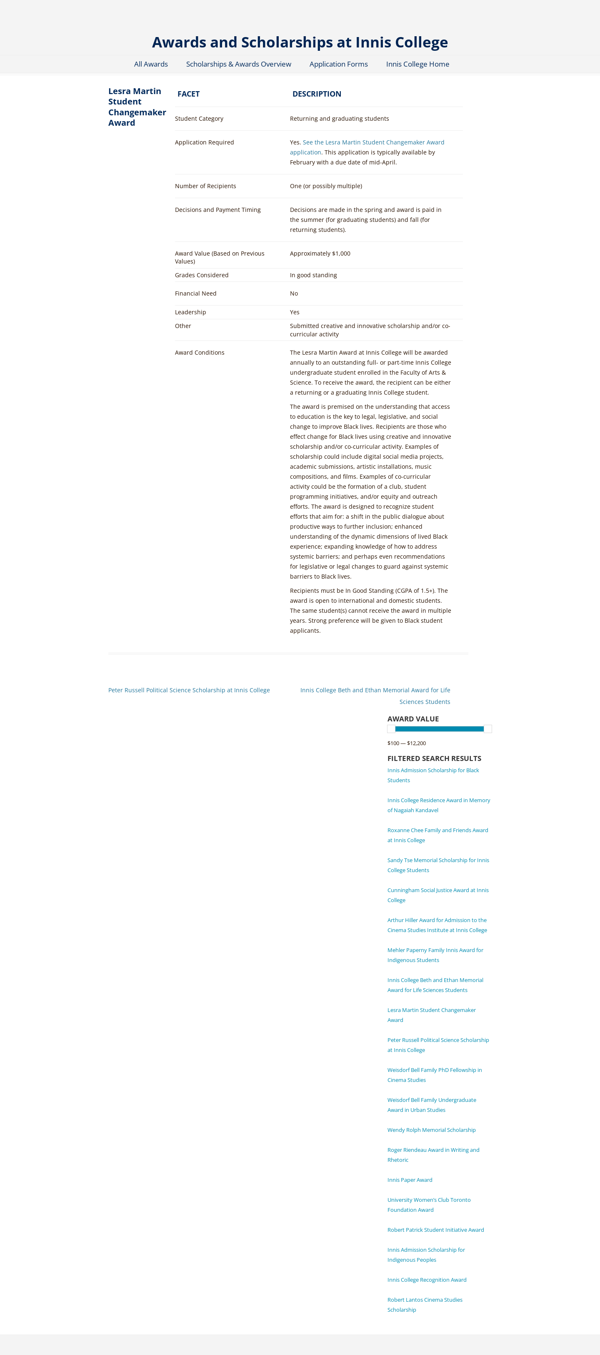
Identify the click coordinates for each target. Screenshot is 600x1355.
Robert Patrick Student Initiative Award (436, 1229)
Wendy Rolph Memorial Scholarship (432, 1130)
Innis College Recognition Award (427, 1279)
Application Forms (339, 64)
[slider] (391, 729)
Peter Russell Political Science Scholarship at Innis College (189, 690)
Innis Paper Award (410, 1179)
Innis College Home (418, 64)
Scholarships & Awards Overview (238, 64)
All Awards (151, 64)
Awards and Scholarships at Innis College (300, 41)
